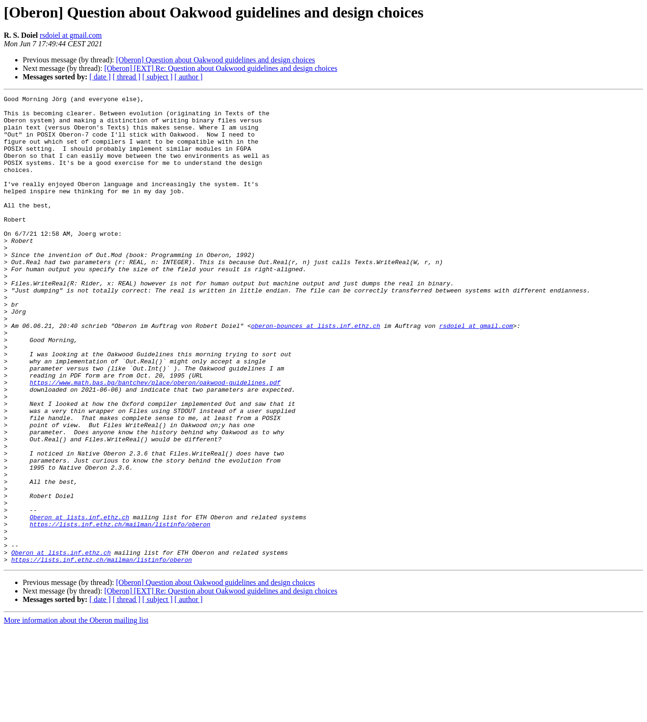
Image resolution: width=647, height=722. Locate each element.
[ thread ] (126, 77)
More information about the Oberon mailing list (76, 714)
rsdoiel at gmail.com (71, 35)
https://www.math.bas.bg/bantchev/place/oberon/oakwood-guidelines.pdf (155, 440)
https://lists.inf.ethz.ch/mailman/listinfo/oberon (120, 610)
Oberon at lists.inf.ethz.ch (80, 602)
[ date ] (100, 77)
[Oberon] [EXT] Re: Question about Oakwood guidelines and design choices (220, 68)
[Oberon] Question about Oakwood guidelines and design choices (215, 60)
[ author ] (189, 77)
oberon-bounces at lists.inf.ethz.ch (315, 372)
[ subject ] (157, 77)
